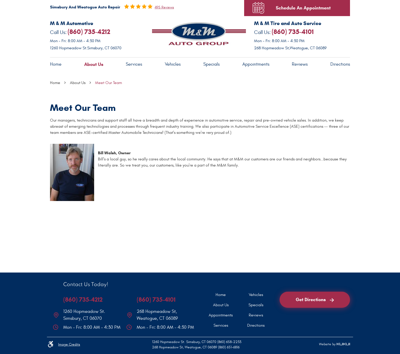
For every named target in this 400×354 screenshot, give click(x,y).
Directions (340, 64)
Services (134, 64)
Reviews (300, 64)
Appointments (255, 64)
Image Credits (69, 344)
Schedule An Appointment (303, 8)
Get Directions (315, 299)
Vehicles (173, 64)
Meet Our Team (108, 82)
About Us (93, 64)
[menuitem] (55, 64)
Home (55, 64)
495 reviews (164, 7)
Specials (211, 64)
